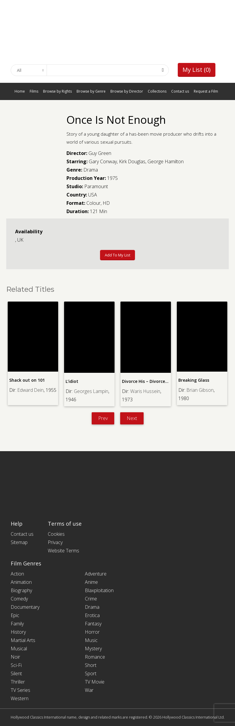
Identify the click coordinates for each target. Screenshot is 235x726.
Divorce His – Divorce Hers (148, 381)
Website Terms (63, 550)
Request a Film (206, 91)
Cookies (56, 534)
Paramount (96, 186)
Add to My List (117, 255)
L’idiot (72, 381)
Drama (90, 170)
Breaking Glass (193, 380)
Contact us (180, 91)
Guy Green (99, 153)
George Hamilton (165, 161)
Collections (157, 91)
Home (20, 91)
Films (34, 91)
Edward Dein (31, 389)
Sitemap (19, 542)
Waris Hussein (145, 391)
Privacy (55, 542)
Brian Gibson (200, 389)
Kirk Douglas (132, 161)
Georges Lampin (91, 391)
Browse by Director (126, 91)
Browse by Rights (57, 91)
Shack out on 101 (27, 380)
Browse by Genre (91, 91)
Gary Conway (103, 161)
